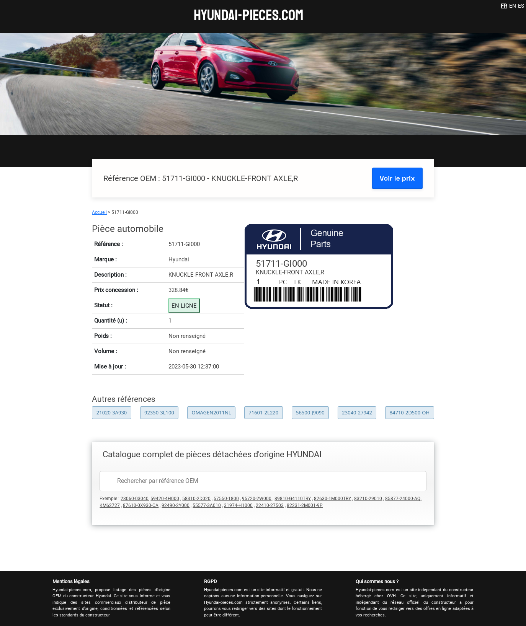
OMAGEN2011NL (211, 412)
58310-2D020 (196, 498)
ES (521, 6)
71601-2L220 (263, 412)
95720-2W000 (256, 498)
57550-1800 (226, 498)
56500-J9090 (310, 412)
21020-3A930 (111, 412)
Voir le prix (397, 178)
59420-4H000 (164, 498)
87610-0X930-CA (140, 505)
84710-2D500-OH (410, 412)
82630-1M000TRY (332, 498)
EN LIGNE (184, 305)
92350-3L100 (159, 412)
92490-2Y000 (175, 505)
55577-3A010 (207, 505)
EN (512, 6)
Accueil (99, 212)
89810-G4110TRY (292, 498)
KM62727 (110, 505)
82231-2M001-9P (305, 505)
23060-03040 (135, 498)
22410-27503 (270, 505)
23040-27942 (357, 412)
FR (504, 6)
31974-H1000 (238, 505)
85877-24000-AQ (402, 498)
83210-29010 (368, 498)
